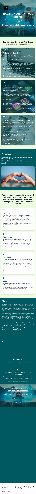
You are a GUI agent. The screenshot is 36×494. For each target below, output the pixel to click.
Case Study (4, 490)
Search (9, 486)
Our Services (4, 487)
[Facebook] (24, 486)
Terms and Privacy (6, 491)
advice (3, 163)
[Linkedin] (33, 486)
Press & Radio (5, 486)
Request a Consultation (18, 471)
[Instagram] (26, 486)
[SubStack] (30, 487)
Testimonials (4, 488)
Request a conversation (18, 464)
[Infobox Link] (18, 16)
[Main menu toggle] (30, 7)
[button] (10, 29)
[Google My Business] (31, 486)
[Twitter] (28, 486)
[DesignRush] (28, 487)
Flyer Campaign (18, 475)
